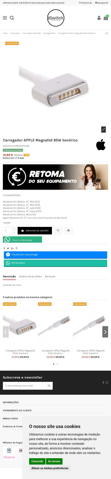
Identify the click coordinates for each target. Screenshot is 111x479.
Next (105, 332)
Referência (8, 146)
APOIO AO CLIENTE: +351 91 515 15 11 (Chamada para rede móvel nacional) (33, 3)
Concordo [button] (37, 461)
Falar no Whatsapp (22, 240)
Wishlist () (85, 3)
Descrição (9, 276)
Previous (6, 332)
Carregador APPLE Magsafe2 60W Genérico (20, 351)
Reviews (50, 276)
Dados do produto (30, 276)
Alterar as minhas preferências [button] (49, 468)
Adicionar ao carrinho (34, 230)
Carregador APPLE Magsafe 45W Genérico (56, 351)
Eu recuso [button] (54, 461)
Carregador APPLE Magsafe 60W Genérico (91, 351)
